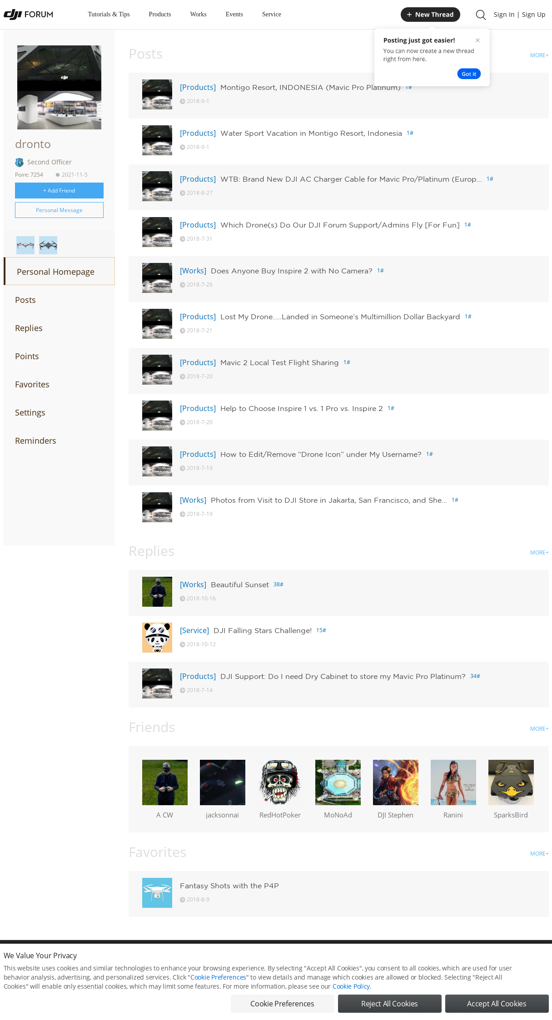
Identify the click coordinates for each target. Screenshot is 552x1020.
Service (271, 14)
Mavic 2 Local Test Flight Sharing (279, 362)
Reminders (35, 440)
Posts (25, 299)
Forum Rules (242, 960)
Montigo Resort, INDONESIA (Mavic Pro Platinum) (310, 87)
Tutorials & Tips (109, 14)
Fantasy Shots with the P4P (229, 885)
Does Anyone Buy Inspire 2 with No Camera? (292, 271)
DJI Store (435, 960)
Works (198, 14)
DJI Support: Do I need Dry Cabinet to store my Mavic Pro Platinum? (343, 676)
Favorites (32, 384)
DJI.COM (401, 960)
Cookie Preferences (192, 960)
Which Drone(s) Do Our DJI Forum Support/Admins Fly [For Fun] (340, 225)
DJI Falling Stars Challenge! (263, 630)
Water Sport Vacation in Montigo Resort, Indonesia (311, 133)
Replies (29, 327)
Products (160, 14)
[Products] (198, 87)
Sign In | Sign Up (520, 14)
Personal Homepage (55, 271)
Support (517, 960)
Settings (30, 412)
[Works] (193, 271)
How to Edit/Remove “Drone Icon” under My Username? (321, 454)
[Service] (194, 630)
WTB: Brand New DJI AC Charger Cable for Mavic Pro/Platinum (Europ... (351, 179)
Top (544, 960)
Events (234, 14)
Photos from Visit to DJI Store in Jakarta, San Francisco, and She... (329, 500)
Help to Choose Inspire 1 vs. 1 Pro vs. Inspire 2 (301, 408)
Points (27, 356)
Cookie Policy (351, 1003)
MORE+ (539, 55)
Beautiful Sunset (240, 584)
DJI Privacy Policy (137, 960)
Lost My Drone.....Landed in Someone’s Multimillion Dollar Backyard (340, 316)
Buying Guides (476, 960)
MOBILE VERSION (357, 960)
